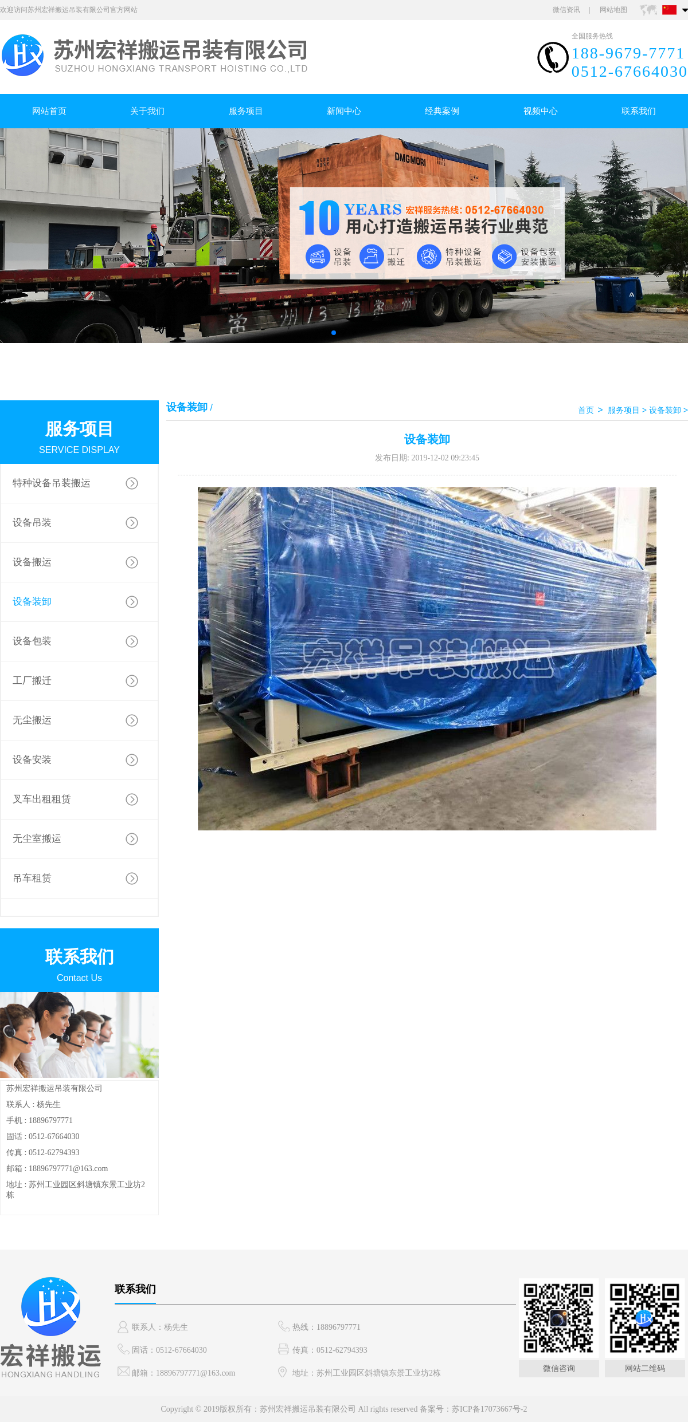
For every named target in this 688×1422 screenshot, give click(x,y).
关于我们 (147, 111)
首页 (586, 410)
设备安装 (32, 759)
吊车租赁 (32, 878)
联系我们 (638, 111)
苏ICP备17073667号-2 (489, 1409)
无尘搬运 (32, 720)
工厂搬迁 (32, 680)
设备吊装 (32, 522)
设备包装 (32, 641)
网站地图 (613, 10)
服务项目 (246, 111)
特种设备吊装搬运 (52, 483)
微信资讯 (566, 10)
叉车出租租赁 (42, 799)
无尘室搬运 (37, 838)
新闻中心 (344, 111)
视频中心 (540, 111)
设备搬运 (32, 562)
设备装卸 (32, 601)
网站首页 (49, 111)
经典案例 (442, 111)
